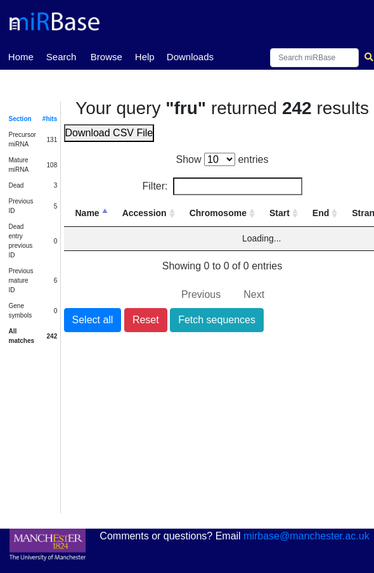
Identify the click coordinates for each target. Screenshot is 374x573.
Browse (106, 56)
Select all (92, 319)
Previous (201, 294)
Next (253, 294)
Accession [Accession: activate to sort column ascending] (144, 213)
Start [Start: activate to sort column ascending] (279, 213)
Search (61, 56)
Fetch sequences (216, 319)
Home (21, 55)
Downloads (190, 56)
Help (145, 56)
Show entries (222, 159)
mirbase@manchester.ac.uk (306, 536)
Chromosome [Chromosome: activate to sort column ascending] (218, 213)
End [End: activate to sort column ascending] (321, 213)
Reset (145, 319)
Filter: (222, 186)
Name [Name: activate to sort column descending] (87, 213)
